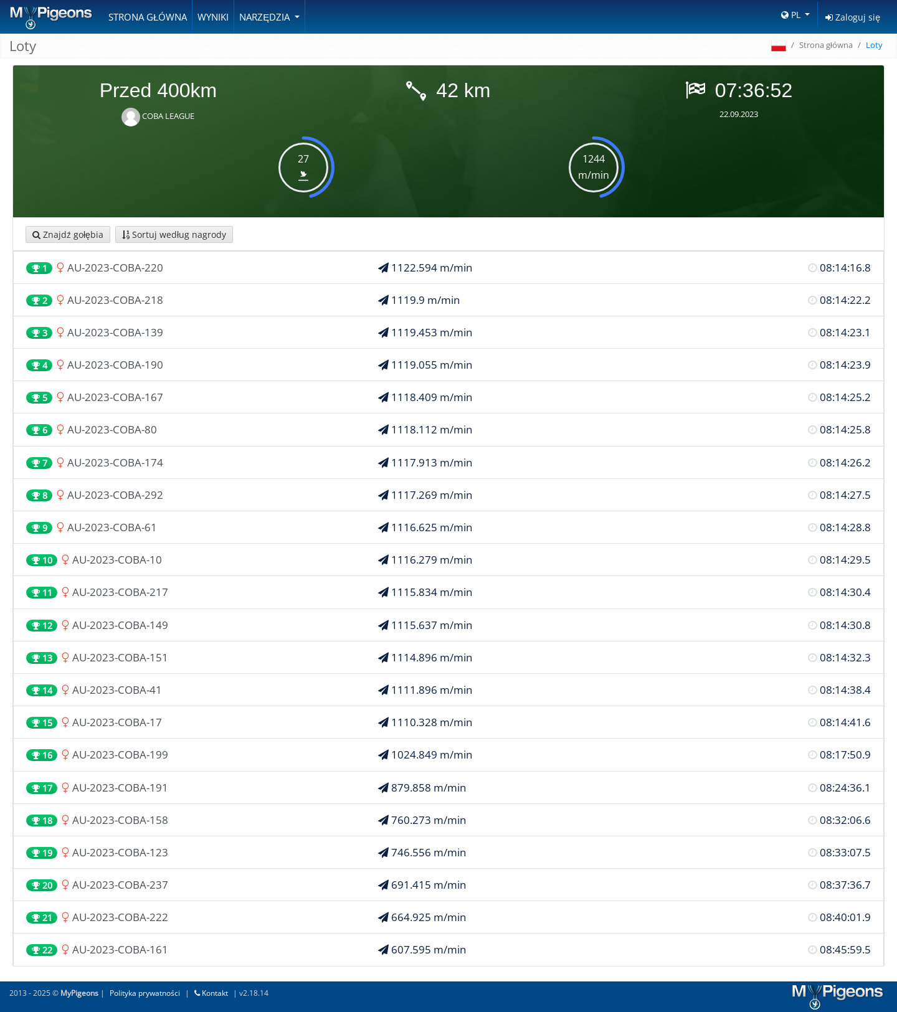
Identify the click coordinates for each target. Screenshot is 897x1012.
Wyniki (213, 17)
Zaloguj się (852, 17)
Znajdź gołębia (67, 234)
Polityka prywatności (145, 993)
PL (792, 15)
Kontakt (211, 993)
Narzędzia (265, 17)
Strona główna (147, 17)
